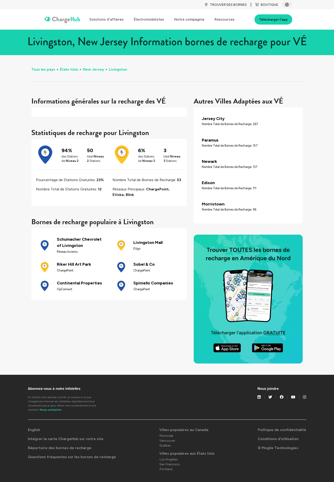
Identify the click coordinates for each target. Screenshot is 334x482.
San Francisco (169, 464)
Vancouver (167, 441)
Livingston (118, 69)
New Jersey (93, 69)
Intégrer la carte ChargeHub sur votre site (65, 439)
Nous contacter (51, 409)
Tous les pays (43, 69)
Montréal (166, 436)
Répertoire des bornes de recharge (59, 448)
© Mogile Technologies (278, 448)
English (34, 430)
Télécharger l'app (273, 20)
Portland (165, 469)
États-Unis (69, 69)
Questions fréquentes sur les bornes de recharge (72, 457)
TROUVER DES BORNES (225, 5)
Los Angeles (168, 459)
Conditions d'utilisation (278, 439)
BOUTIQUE (266, 5)
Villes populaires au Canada (183, 430)
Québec (165, 445)
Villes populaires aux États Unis (187, 453)
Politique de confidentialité (282, 430)
